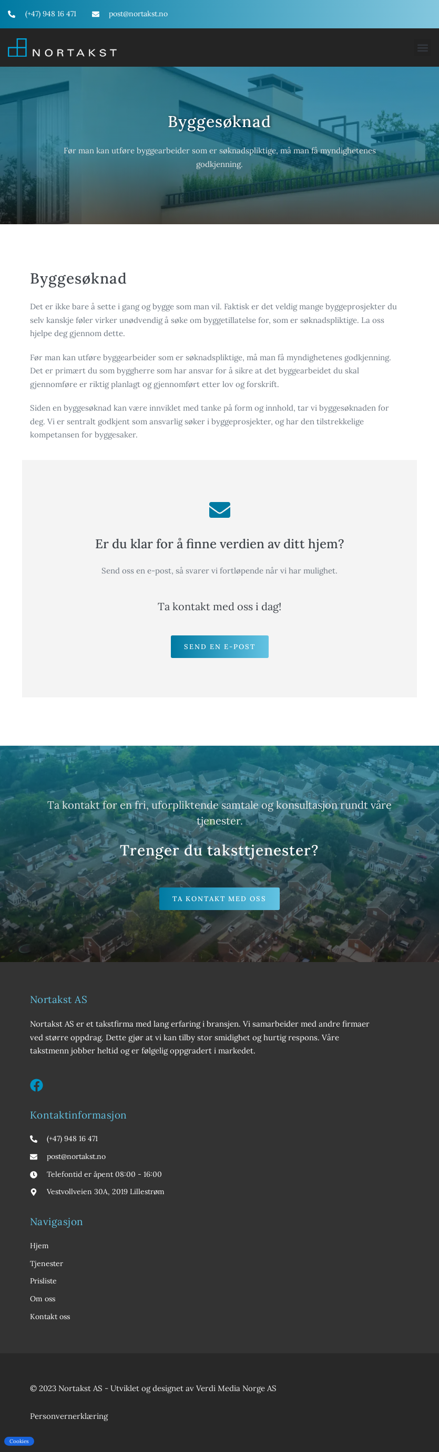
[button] (422, 47)
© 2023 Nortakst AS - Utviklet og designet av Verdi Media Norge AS (153, 1388)
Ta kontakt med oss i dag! (219, 606)
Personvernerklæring (69, 1416)
